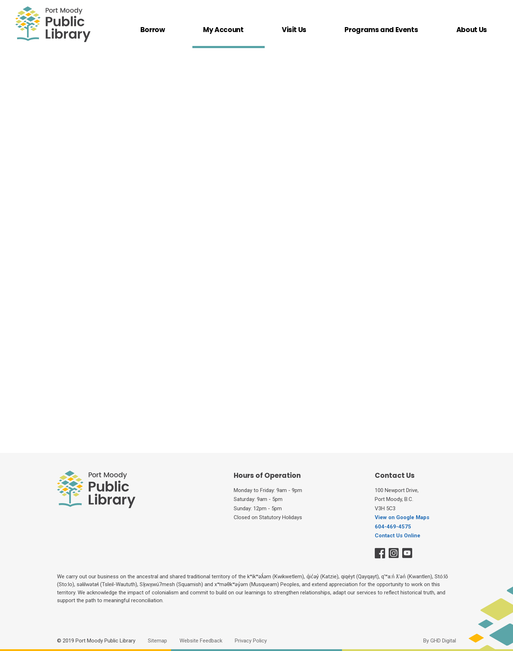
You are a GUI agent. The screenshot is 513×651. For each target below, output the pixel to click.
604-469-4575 (393, 526)
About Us (471, 30)
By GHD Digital (439, 640)
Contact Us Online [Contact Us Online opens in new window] (397, 535)
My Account (223, 30)
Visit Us (294, 30)
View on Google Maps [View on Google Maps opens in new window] (402, 517)
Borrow (152, 30)
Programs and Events (381, 30)
